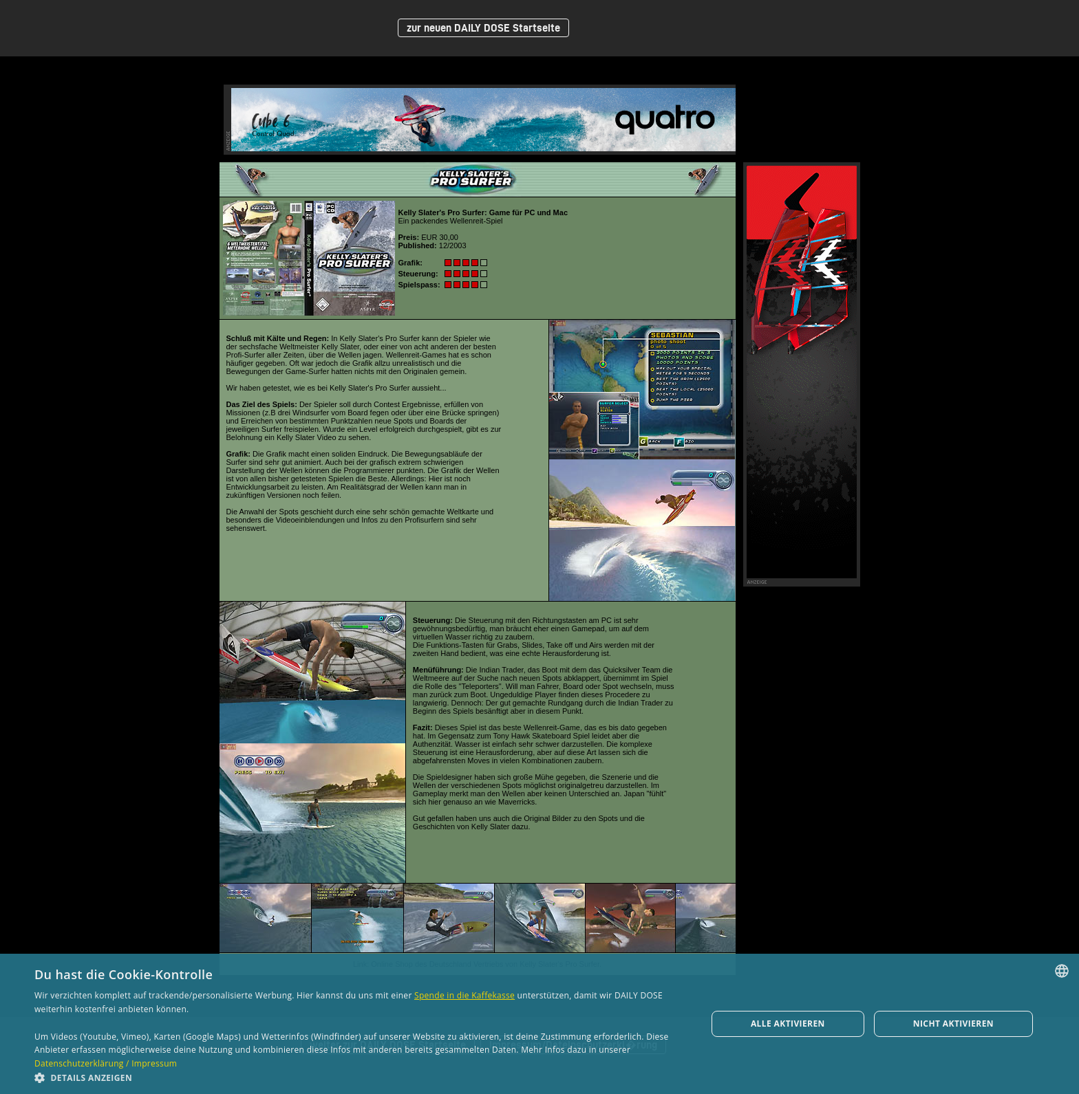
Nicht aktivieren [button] (953, 1023)
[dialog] (539, 1024)
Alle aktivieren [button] (788, 1023)
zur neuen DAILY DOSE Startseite (483, 28)
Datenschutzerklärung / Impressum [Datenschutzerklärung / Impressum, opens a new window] (105, 1063)
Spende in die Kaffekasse (464, 995)
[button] (360, 1077)
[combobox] (1062, 971)
